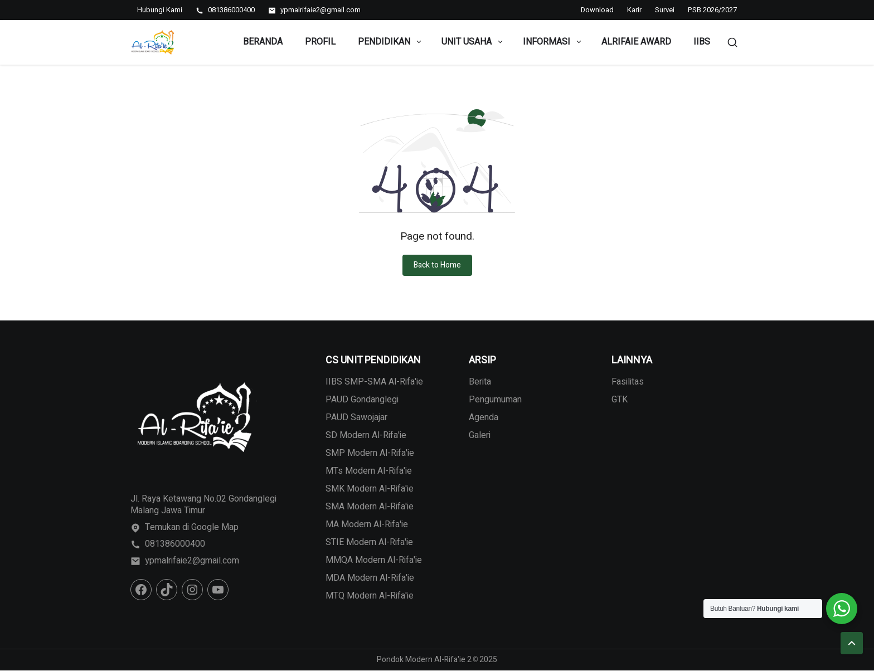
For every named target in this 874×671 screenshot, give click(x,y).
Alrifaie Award (636, 41)
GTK (619, 399)
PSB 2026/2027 (712, 9)
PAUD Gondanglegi (362, 399)
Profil (320, 41)
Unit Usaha (472, 41)
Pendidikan (390, 41)
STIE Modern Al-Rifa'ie (369, 542)
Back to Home (437, 265)
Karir (634, 9)
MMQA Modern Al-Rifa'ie (374, 560)
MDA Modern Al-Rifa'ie (370, 578)
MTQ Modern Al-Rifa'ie (370, 595)
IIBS (701, 41)
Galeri (480, 435)
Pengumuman (495, 399)
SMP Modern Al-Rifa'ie (370, 453)
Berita (480, 381)
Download (597, 9)
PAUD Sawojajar (356, 417)
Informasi (553, 41)
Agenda (483, 417)
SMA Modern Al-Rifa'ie (370, 506)
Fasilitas (627, 381)
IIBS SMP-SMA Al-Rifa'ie (374, 381)
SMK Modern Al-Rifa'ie (370, 488)
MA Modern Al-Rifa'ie (367, 524)
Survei (664, 9)
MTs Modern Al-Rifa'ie (369, 471)
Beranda (263, 41)
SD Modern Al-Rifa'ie (366, 435)
